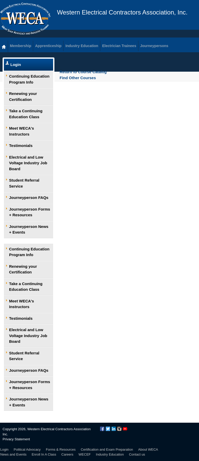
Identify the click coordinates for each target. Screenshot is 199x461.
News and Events (13, 454)
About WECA (148, 449)
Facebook (102, 429)
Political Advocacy (27, 449)
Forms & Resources (61, 449)
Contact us (137, 454)
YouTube (125, 429)
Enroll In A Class (44, 454)
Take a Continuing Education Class (25, 114)
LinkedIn (113, 429)
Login (15, 64)
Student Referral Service (24, 183)
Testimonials (21, 145)
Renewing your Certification (23, 96)
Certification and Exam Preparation (107, 449)
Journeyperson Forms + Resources (29, 212)
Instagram (119, 429)
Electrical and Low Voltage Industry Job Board (28, 163)
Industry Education (110, 454)
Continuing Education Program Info (29, 79)
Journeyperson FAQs (28, 197)
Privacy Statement (16, 439)
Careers (67, 454)
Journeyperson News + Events (28, 229)
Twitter (108, 429)
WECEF (85, 454)
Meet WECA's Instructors (21, 131)
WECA (25, 19)
